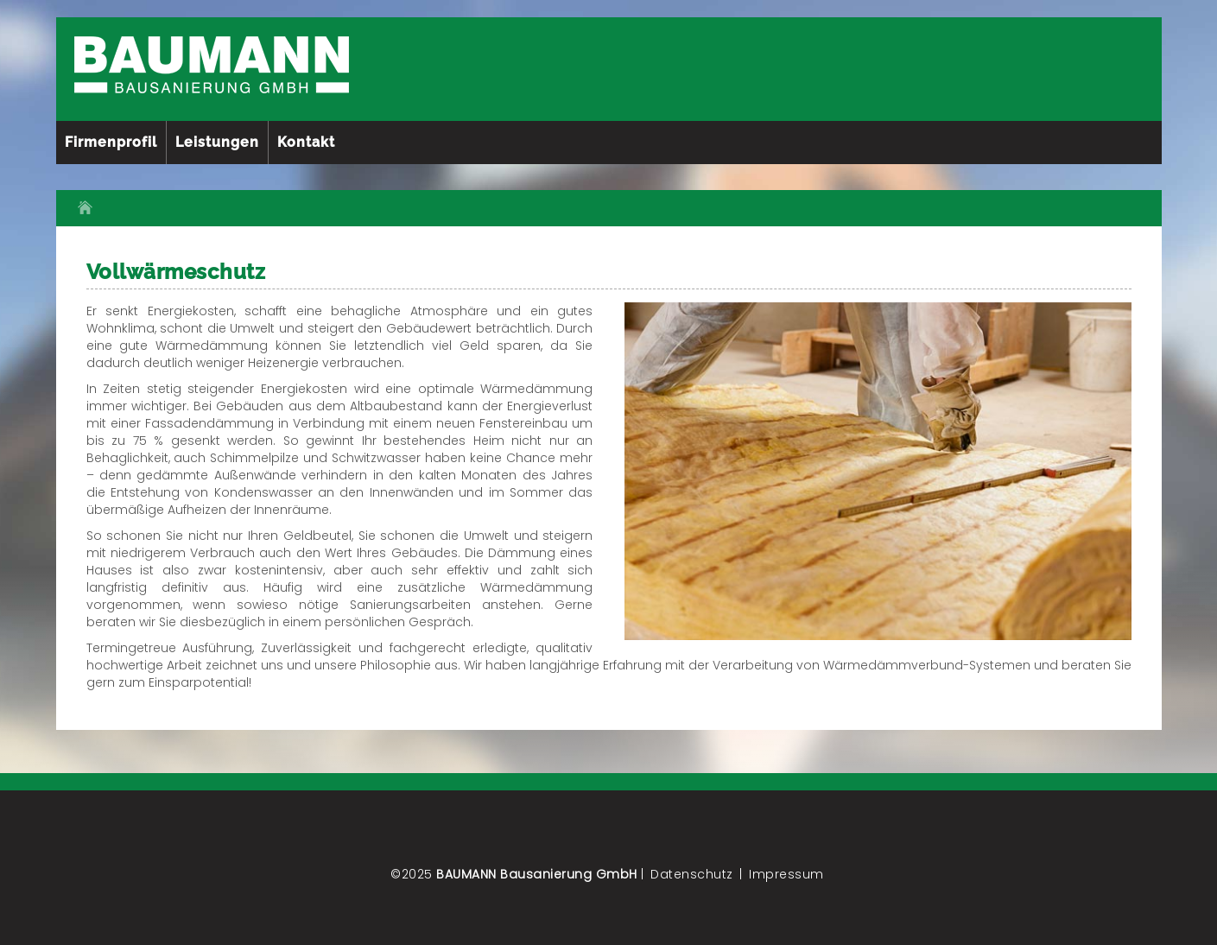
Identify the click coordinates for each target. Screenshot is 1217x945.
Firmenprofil (111, 142)
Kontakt (306, 142)
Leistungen (217, 142)
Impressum (786, 874)
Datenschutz (691, 874)
